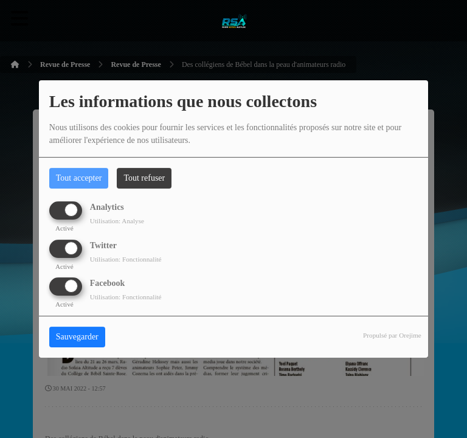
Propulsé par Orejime (392, 335)
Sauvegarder (77, 336)
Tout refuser (144, 177)
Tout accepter (79, 177)
